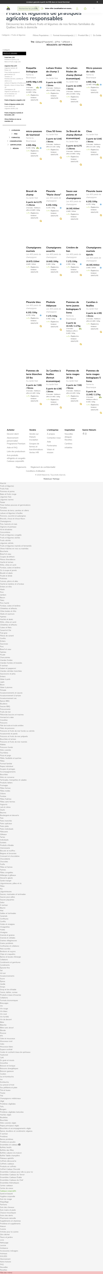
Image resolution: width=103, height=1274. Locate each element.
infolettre (68, 447)
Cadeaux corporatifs (15, 461)
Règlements (21, 467)
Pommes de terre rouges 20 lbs (72, 374)
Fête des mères (6, 1272)
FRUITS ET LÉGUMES (10, 53)
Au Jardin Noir (52, 78)
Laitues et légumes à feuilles (15, 83)
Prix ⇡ (59, 42)
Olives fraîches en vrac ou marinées (13, 120)
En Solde (95, 35)
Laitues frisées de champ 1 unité (54, 71)
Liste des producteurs (16, 451)
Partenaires (52, 445)
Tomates (8, 77)
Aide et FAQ (12, 447)
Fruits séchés (10, 106)
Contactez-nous (54, 438)
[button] (56, 8)
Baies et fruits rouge (12, 62)
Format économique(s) (61, 35)
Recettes (68, 439)
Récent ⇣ (68, 42)
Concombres (9, 96)
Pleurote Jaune (94, 191)
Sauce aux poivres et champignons (73, 195)
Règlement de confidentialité (43, 467)
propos (52, 434)
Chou (89, 131)
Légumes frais (11, 66)
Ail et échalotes (11, 94)
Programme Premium (16, 443)
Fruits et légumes (18, 35)
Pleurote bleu (33, 302)
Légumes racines (11, 68)
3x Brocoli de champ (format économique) (74, 135)
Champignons (10, 89)
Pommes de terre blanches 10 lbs (34, 374)
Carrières (68, 443)
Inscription (33, 439)
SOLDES (3, 1256)
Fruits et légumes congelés (15, 100)
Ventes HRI (34, 452)
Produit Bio (81, 35)
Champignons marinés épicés (93, 251)
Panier (8, 70)
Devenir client (13, 434)
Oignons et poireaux (12, 92)
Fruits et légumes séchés (14, 104)
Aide (49, 441)
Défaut (39, 42)
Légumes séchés (11, 109)
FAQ (2, 1264)
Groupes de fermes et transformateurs (36, 446)
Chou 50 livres (54, 131)
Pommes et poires (12, 60)
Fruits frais (10, 57)
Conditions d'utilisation (35, 471)
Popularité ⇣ (49, 42)
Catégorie (5, 35)
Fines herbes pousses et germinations (12, 73)
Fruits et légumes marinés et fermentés (14, 114)
